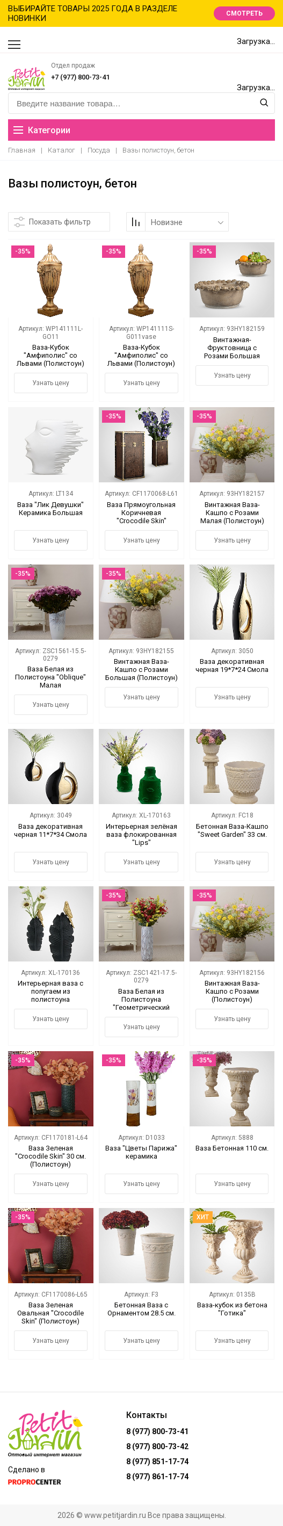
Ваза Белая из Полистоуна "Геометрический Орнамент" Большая (141, 1003)
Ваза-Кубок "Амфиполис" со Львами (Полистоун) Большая (50, 359)
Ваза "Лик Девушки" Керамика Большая (50, 509)
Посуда (99, 150)
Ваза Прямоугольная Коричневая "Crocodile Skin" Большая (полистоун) (141, 517)
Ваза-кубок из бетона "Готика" (232, 1309)
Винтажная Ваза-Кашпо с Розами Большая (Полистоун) (141, 669)
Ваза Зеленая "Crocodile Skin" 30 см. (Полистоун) (50, 1156)
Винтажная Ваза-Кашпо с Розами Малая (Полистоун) (232, 513)
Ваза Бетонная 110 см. (232, 1148)
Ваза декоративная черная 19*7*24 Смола (232, 665)
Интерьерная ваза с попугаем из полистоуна (50, 991)
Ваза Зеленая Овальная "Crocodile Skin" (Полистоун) (50, 1313)
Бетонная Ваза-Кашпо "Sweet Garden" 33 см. (232, 830)
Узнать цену (50, 383)
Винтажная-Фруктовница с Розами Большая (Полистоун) (232, 352)
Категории (41, 130)
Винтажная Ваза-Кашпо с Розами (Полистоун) (232, 991)
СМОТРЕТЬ (244, 13)
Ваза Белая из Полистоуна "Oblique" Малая (50, 677)
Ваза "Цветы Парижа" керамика (141, 1152)
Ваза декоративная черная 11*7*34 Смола (50, 830)
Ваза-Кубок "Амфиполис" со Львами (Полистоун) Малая (141, 359)
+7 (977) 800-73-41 (80, 77)
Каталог (61, 150)
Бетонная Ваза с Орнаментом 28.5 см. (141, 1309)
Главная (21, 150)
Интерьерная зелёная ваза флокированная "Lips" (141, 834)
